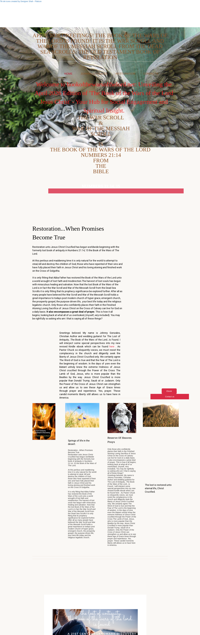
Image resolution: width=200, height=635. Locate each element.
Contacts (150, 73)
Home (68, 73)
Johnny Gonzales (94, 73)
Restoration (125, 73)
